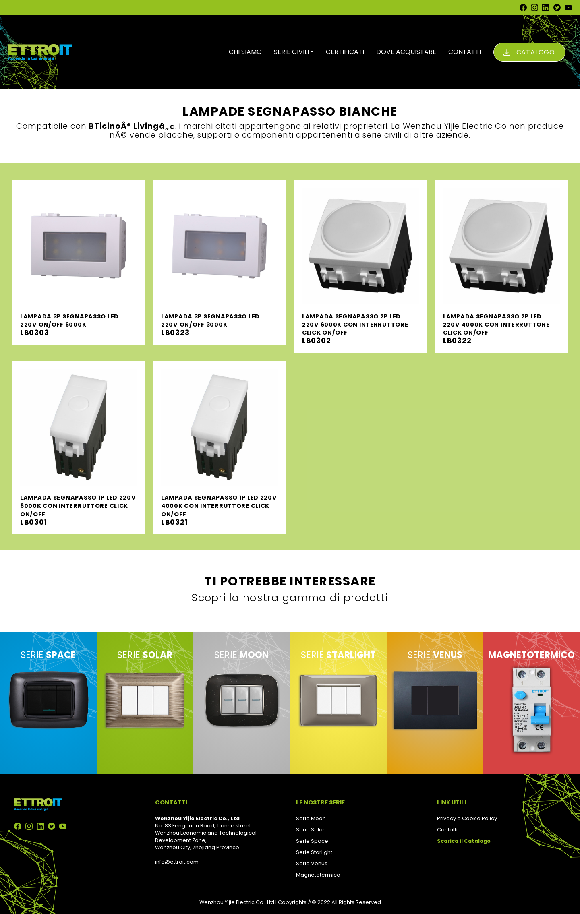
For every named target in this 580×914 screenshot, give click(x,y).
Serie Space (312, 840)
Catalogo (535, 52)
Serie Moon (311, 818)
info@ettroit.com (177, 861)
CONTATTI (464, 51)
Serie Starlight (314, 852)
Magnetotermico (318, 874)
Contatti (447, 829)
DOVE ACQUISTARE (406, 51)
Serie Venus (311, 863)
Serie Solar (310, 829)
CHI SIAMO (245, 51)
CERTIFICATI (345, 51)
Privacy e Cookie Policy (467, 818)
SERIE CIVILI (291, 51)
